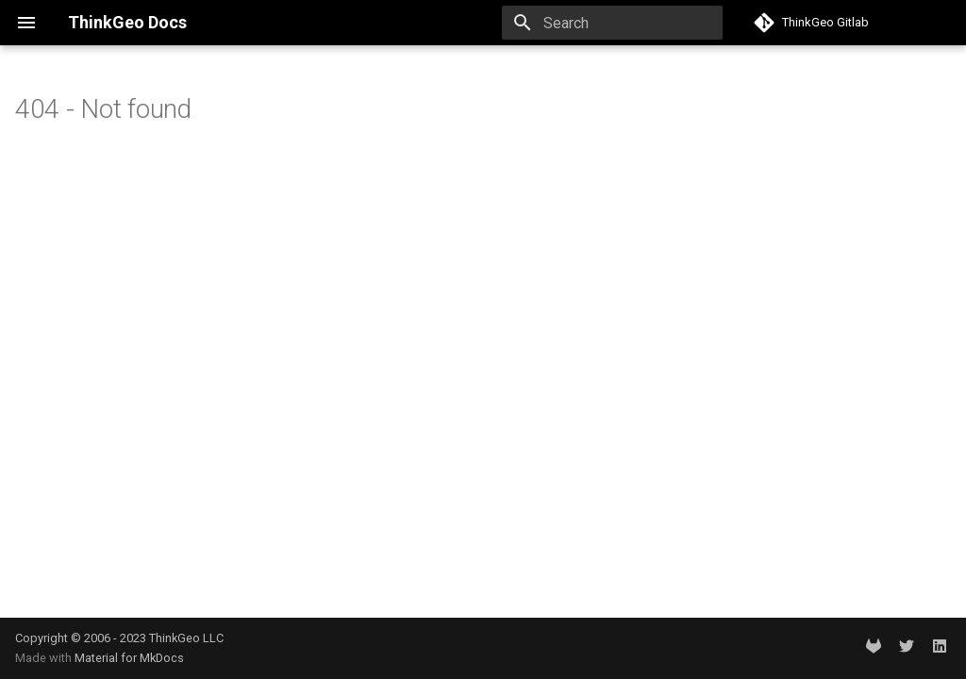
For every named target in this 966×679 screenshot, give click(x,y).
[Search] (612, 23)
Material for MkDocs (129, 658)
